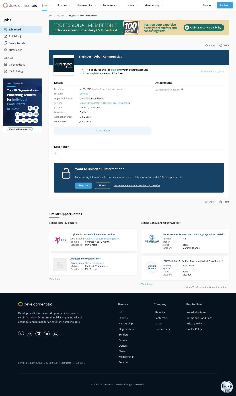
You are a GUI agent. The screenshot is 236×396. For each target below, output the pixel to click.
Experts (123, 318)
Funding (62, 5)
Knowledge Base (196, 312)
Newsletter (13, 50)
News (131, 5)
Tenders (123, 334)
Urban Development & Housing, (96, 102)
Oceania (60, 15)
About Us (160, 312)
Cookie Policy (194, 329)
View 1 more (55, 279)
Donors (123, 345)
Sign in (207, 5)
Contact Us (161, 318)
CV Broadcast (14, 64)
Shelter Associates (94, 262)
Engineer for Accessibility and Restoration (92, 234)
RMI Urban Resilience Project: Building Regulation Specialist (193, 234)
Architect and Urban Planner (85, 258)
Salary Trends (14, 43)
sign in (115, 69)
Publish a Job (14, 36)
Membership (152, 5)
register (94, 73)
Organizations (127, 329)
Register (225, 5)
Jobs (44, 5)
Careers (159, 323)
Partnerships (84, 5)
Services (123, 362)
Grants (123, 340)
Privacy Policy (194, 323)
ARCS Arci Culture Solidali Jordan (102, 238)
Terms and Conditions (199, 318)
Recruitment (110, 5)
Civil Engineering (121, 102)
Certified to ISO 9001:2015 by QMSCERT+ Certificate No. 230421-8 (51, 362)
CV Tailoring (13, 71)
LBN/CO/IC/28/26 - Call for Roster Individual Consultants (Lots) (195, 261)
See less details (102, 130)
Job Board (12, 29)
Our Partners (162, 329)
